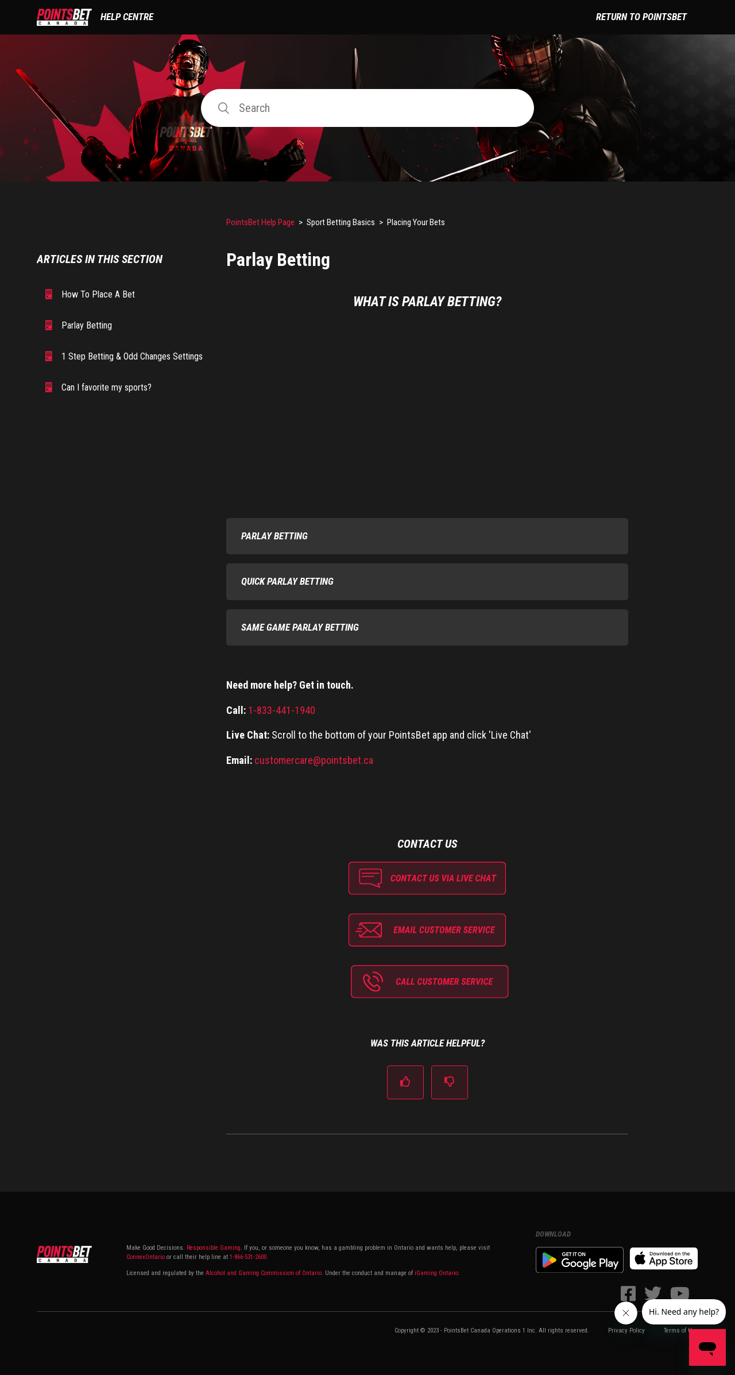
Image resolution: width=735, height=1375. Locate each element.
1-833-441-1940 (281, 710)
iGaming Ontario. (437, 1273)
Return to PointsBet (641, 16)
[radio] (405, 1082)
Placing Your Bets (416, 222)
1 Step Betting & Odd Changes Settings (132, 356)
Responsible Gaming (213, 1248)
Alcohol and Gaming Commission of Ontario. (264, 1273)
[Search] (367, 108)
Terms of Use (681, 1330)
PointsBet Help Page (260, 222)
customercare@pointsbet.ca (313, 760)
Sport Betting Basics (341, 222)
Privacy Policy (626, 1330)
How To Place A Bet (98, 294)
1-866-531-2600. (249, 1257)
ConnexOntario (145, 1257)
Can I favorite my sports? (106, 387)
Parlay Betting (86, 325)
